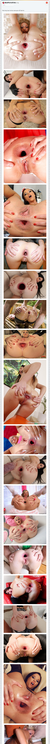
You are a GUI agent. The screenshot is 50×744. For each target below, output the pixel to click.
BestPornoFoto (12, 3)
